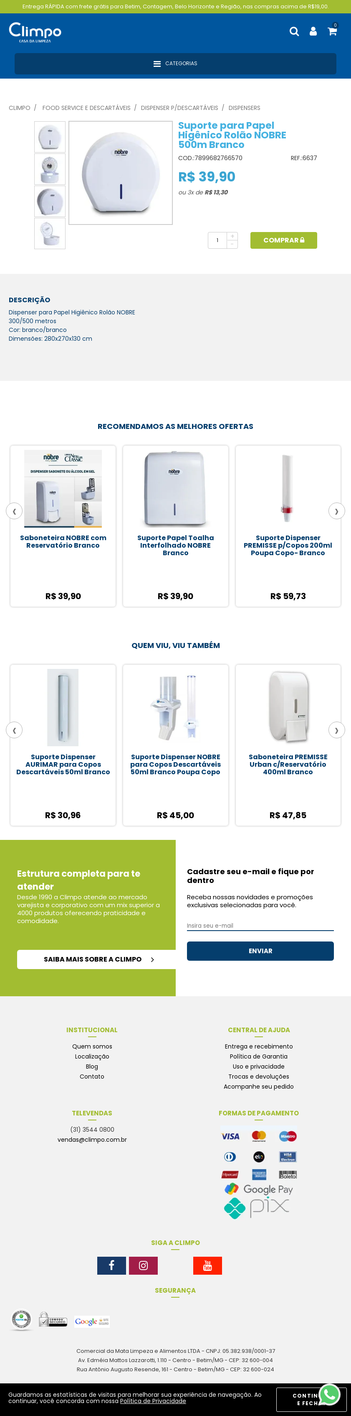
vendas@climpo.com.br (92, 1140)
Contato (92, 1076)
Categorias (175, 64)
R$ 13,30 (216, 192)
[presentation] (14, 511)
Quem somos (92, 1046)
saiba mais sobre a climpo (99, 959)
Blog (92, 1066)
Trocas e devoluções (258, 1076)
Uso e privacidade (259, 1066)
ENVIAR (261, 951)
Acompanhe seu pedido (259, 1086)
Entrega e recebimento (259, 1046)
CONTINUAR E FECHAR (312, 1399)
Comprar (283, 240)
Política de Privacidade (153, 1401)
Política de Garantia (259, 1056)
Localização (92, 1056)
